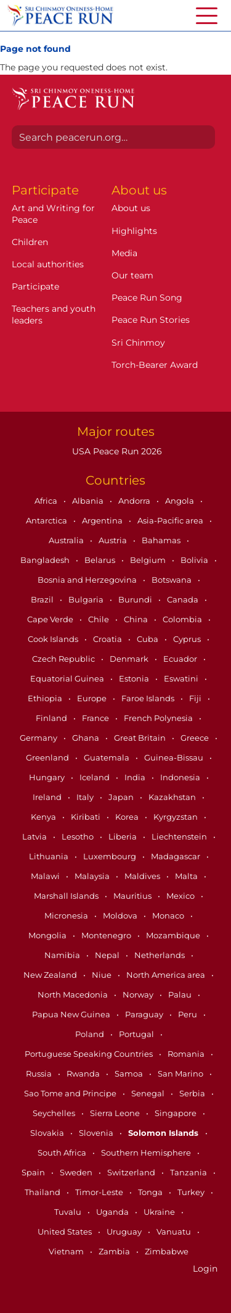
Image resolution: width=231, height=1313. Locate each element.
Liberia (123, 836)
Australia (67, 540)
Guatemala (107, 757)
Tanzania (189, 1172)
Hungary (48, 777)
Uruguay (125, 1231)
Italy (85, 797)
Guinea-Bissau (174, 757)
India (135, 777)
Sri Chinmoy (138, 342)
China (137, 619)
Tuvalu (68, 1212)
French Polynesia (159, 718)
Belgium (149, 560)
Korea (127, 817)
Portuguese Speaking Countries (90, 1054)
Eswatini (182, 678)
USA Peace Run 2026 (116, 451)
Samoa (130, 1073)
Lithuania (49, 856)
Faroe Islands (148, 698)
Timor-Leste (100, 1192)
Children (30, 242)
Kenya (44, 817)
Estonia (135, 678)
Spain (34, 1172)
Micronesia (67, 915)
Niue (102, 975)
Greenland (48, 757)
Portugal (137, 1034)
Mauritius (133, 896)
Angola (180, 501)
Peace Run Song (146, 297)
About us (130, 208)
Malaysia (93, 876)
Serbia (193, 1093)
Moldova (121, 915)
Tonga (151, 1192)
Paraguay (145, 1014)
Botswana (172, 580)
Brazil (43, 599)
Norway (139, 994)
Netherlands (160, 955)
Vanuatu (174, 1231)
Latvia (35, 836)
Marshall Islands (67, 896)
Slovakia (48, 1133)
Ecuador (181, 659)
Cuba (148, 639)
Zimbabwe (166, 1251)
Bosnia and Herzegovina (88, 580)
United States (66, 1231)
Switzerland (132, 1172)
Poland (90, 1034)
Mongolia (48, 935)
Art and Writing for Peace (53, 213)
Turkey (191, 1192)
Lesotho (78, 836)
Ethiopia (46, 698)
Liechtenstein (180, 836)
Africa (46, 501)
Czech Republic (64, 659)
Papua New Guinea (72, 1014)
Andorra (135, 501)
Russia (40, 1073)
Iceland (95, 777)
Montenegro (107, 935)
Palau (180, 994)
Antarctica (47, 520)
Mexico (181, 896)
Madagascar (176, 856)
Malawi (46, 876)
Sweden (77, 1172)
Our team (132, 275)
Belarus (100, 560)
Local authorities (48, 264)
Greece (195, 738)
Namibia (63, 955)
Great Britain (141, 738)
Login (205, 1268)
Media (124, 253)
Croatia (108, 639)
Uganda (113, 1212)
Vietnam (67, 1251)
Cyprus (188, 639)
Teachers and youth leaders (53, 314)
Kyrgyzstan (176, 817)
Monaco (169, 915)
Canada (183, 599)
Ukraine (160, 1212)
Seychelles (55, 1113)
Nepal (108, 955)
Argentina (103, 520)
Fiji (196, 698)
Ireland (48, 797)
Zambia (115, 1251)
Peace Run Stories (150, 319)
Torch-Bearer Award (154, 364)
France (96, 718)
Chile (99, 619)
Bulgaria (86, 599)
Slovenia (97, 1133)
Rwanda (84, 1073)
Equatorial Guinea (68, 678)
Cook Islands (54, 639)
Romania (187, 1054)
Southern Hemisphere (147, 1152)
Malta (187, 876)
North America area (166, 975)
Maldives (143, 876)
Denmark (130, 659)
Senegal (148, 1093)
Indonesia (181, 777)
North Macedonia (74, 994)
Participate (35, 286)
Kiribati (86, 817)
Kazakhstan (173, 797)
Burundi (136, 599)
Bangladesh (45, 560)
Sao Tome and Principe (71, 1093)
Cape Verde (51, 619)
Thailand (43, 1192)
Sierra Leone (116, 1113)
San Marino (181, 1073)
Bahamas (162, 540)
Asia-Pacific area (171, 520)
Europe (92, 698)
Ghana (86, 738)
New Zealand (51, 975)
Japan (122, 797)
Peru (188, 1014)
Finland (52, 718)
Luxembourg (110, 856)
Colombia (183, 619)
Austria (114, 540)
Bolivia (195, 560)
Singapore (176, 1113)
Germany (39, 738)
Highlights (134, 230)
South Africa (63, 1152)
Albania (88, 501)
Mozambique (174, 935)
